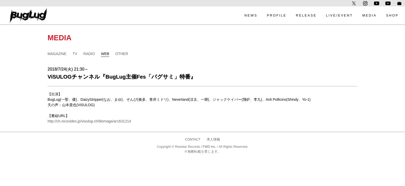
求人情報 (213, 139)
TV (75, 54)
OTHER (121, 54)
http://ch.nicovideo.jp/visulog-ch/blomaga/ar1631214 (89, 121)
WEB (105, 54)
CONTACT (192, 139)
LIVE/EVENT (339, 15)
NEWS (250, 15)
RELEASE (306, 15)
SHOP (392, 15)
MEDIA (369, 15)
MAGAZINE (57, 54)
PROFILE (276, 15)
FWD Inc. (209, 147)
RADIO (89, 54)
